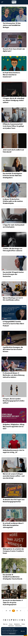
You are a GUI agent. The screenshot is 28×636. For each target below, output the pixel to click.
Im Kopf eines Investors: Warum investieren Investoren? (11, 75)
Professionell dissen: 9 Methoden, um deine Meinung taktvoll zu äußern (13, 375)
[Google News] (5, 620)
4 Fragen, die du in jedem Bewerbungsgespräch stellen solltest (13, 401)
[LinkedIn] (10, 620)
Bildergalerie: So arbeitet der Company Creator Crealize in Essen (13, 551)
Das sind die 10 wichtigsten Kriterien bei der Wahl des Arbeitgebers (12, 176)
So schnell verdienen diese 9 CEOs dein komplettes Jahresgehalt (13, 525)
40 (17, 610)
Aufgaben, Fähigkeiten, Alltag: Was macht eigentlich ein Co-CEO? (14, 427)
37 (6, 610)
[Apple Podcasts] (16, 620)
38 (10, 610)
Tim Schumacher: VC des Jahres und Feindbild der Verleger (12, 25)
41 (20, 610)
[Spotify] (14, 620)
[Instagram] (8, 620)
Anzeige (6, 121)
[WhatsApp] (18, 620)
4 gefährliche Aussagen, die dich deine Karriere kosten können (13, 349)
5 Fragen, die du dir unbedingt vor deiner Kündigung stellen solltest (13, 100)
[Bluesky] (22, 620)
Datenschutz (12, 633)
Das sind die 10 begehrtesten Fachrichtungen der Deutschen (13, 274)
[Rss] (24, 620)
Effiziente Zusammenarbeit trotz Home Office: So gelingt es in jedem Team (13, 126)
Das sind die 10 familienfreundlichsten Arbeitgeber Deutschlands (12, 577)
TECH (11, 121)
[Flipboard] (12, 620)
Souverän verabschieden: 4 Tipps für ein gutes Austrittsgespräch (13, 602)
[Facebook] (3, 620)
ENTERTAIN (6, 370)
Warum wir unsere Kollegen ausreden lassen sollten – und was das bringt (13, 476)
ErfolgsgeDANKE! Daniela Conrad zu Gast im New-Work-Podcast (13, 324)
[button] (22, 631)
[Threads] (20, 620)
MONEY (5, 20)
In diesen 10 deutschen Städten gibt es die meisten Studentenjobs (13, 201)
